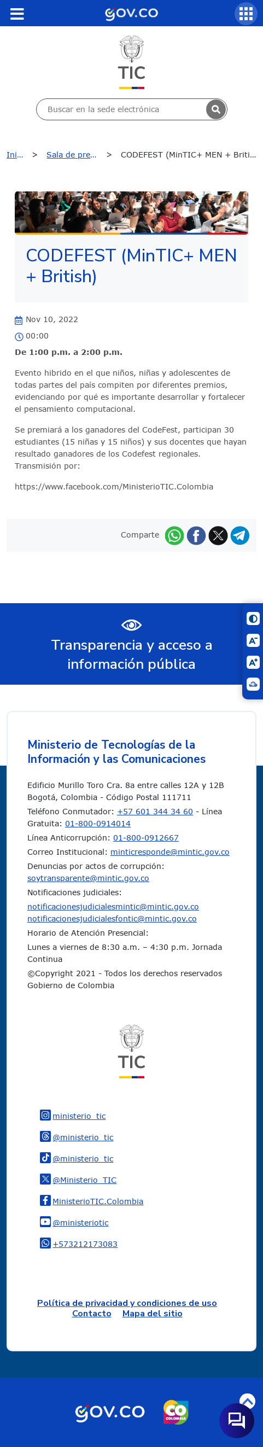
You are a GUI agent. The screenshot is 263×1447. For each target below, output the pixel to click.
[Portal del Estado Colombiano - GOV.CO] (131, 13)
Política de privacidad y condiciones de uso (127, 1303)
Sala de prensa (74, 154)
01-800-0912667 (146, 837)
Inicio (17, 154)
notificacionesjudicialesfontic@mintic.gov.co (112, 918)
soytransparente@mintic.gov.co (88, 878)
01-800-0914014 (98, 823)
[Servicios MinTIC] (246, 13)
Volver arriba (247, 1401)
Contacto (92, 1314)
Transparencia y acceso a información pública (132, 654)
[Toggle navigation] (16, 13)
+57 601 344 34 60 (155, 811)
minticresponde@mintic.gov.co (170, 851)
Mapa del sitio (152, 1314)
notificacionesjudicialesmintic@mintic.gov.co (113, 906)
